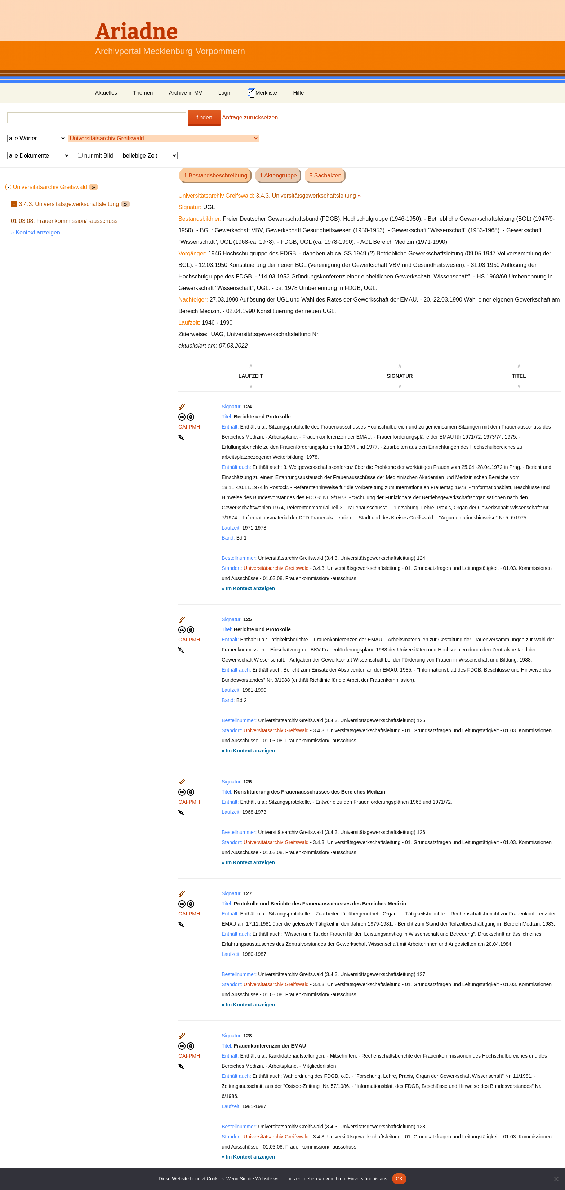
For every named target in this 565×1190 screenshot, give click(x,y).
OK (399, 1178)
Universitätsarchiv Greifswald (276, 568)
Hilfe (298, 92)
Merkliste (262, 93)
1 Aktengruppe (278, 175)
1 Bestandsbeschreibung (215, 175)
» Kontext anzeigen (35, 232)
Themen (143, 92)
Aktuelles (106, 92)
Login (225, 92)
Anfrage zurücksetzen (250, 117)
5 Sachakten (325, 175)
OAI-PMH (189, 427)
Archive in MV (186, 92)
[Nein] (556, 1178)
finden (204, 117)
